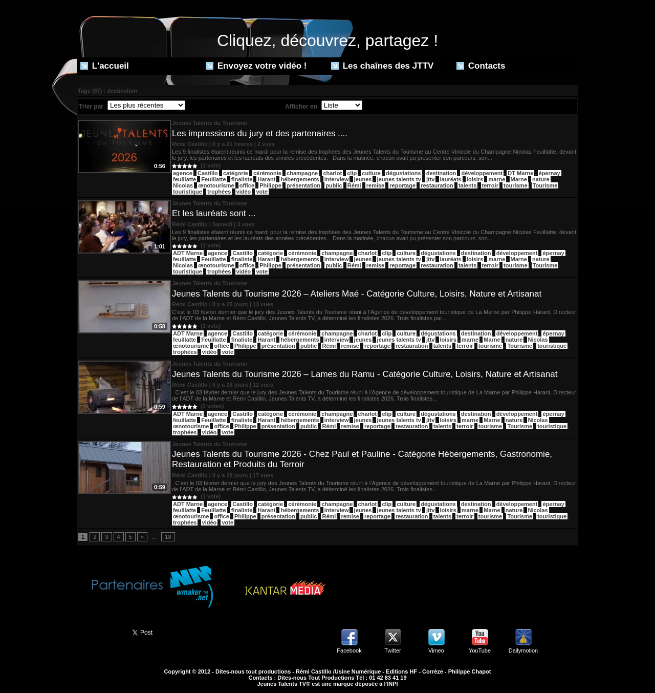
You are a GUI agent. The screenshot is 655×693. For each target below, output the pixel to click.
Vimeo (436, 650)
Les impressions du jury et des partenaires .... (259, 133)
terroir (490, 185)
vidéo (243, 191)
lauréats (451, 179)
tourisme (515, 185)
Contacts (480, 66)
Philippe (270, 185)
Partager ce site (100, 631)
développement (482, 173)
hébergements (299, 179)
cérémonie (267, 173)
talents (467, 185)
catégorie (235, 173)
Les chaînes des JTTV (382, 66)
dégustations (403, 173)
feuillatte (184, 179)
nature (541, 179)
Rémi (354, 185)
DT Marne (520, 173)
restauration (437, 185)
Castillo (208, 173)
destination (441, 173)
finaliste (242, 179)
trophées (219, 191)
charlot (332, 173)
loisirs (475, 179)
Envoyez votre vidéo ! (256, 66)
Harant (266, 179)
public (333, 185)
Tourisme (545, 185)
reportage (402, 185)
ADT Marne (188, 253)
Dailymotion (523, 650)
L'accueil (104, 66)
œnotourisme (216, 185)
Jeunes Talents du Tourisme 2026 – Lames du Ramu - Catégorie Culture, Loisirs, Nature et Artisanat (364, 374)
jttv (430, 179)
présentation (303, 185)
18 (168, 537)
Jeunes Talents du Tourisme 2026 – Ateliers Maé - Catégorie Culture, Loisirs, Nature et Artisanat (356, 294)
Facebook (349, 650)
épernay (549, 173)
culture (371, 173)
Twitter (392, 650)
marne (496, 179)
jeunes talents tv (399, 179)
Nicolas (183, 185)
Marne (519, 179)
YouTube (480, 650)
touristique (187, 191)
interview (336, 179)
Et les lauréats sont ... (213, 213)
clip (352, 173)
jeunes (363, 179)
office (246, 185)
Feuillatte (213, 179)
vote (262, 191)
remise (375, 185)
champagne (302, 173)
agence (182, 173)
